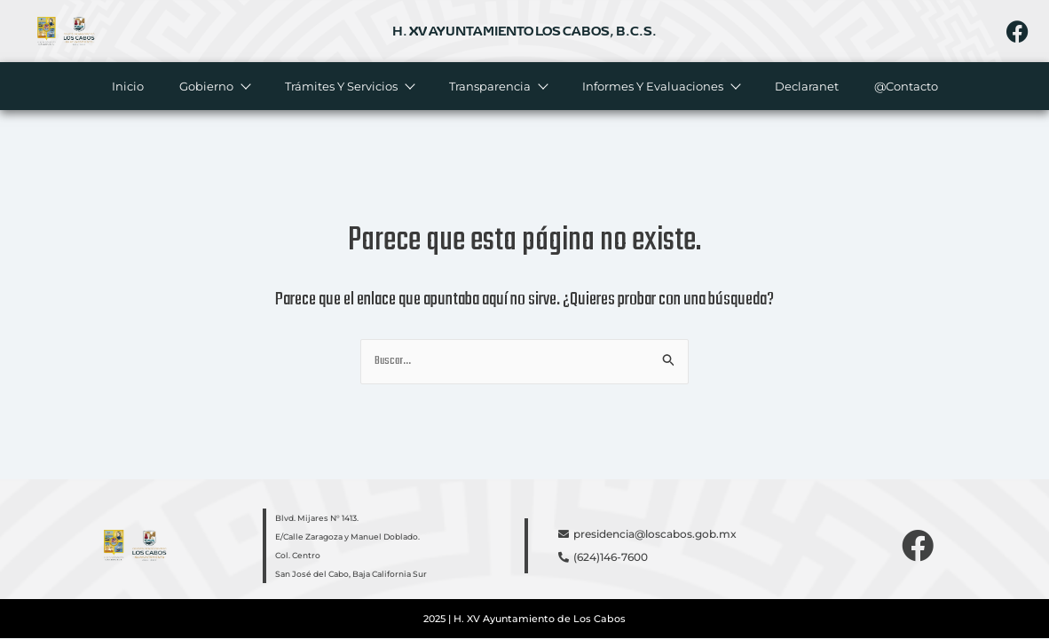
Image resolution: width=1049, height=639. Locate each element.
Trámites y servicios (348, 86)
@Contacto (905, 86)
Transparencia (497, 86)
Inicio (127, 86)
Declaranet (806, 86)
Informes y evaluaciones (659, 86)
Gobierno (213, 86)
